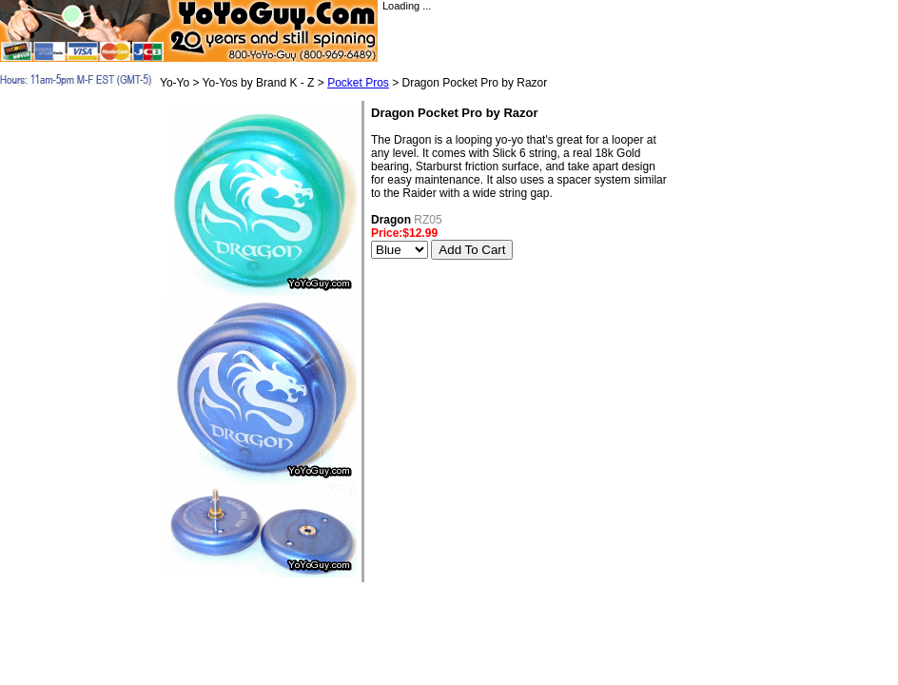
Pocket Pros (358, 82)
